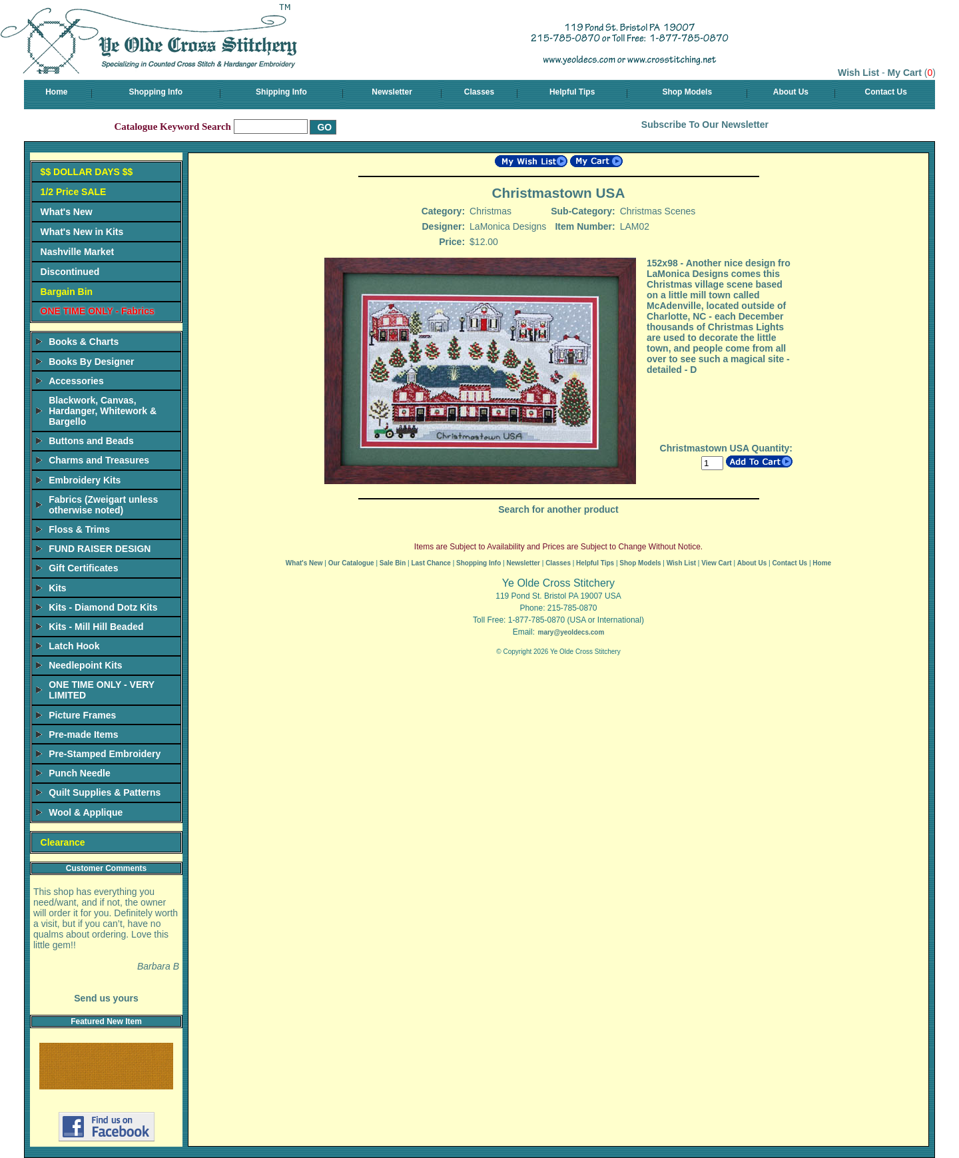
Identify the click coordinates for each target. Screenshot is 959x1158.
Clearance (63, 842)
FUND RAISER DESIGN (100, 548)
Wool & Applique (86, 812)
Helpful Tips (572, 92)
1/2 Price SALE (74, 191)
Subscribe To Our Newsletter (705, 124)
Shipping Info (281, 92)
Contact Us (886, 92)
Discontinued (70, 271)
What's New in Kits (82, 231)
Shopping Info (155, 92)
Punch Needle (80, 773)
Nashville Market (78, 251)
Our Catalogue (351, 563)
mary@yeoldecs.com (570, 632)
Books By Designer (91, 361)
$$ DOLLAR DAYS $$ (87, 171)
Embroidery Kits (85, 480)
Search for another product (558, 509)
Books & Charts (84, 341)
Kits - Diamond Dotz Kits (103, 607)
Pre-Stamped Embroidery (104, 753)
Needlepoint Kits (85, 665)
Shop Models (687, 92)
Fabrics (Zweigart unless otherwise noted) (103, 504)
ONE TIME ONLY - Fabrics (98, 311)
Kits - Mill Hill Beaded (96, 626)
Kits (57, 588)
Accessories (76, 381)
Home (56, 92)
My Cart (905, 72)
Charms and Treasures (99, 460)
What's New (67, 211)
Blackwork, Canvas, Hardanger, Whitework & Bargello (103, 411)
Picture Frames (82, 715)
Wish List (858, 72)
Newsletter (392, 92)
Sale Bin (393, 563)
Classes (479, 92)
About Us (790, 92)
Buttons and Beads (91, 440)
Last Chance (430, 563)
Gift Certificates (83, 568)
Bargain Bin (67, 291)
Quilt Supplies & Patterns (104, 792)
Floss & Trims (79, 529)
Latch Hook (74, 646)
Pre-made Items (83, 734)
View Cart (716, 563)
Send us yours (106, 998)
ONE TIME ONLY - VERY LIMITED (102, 690)
